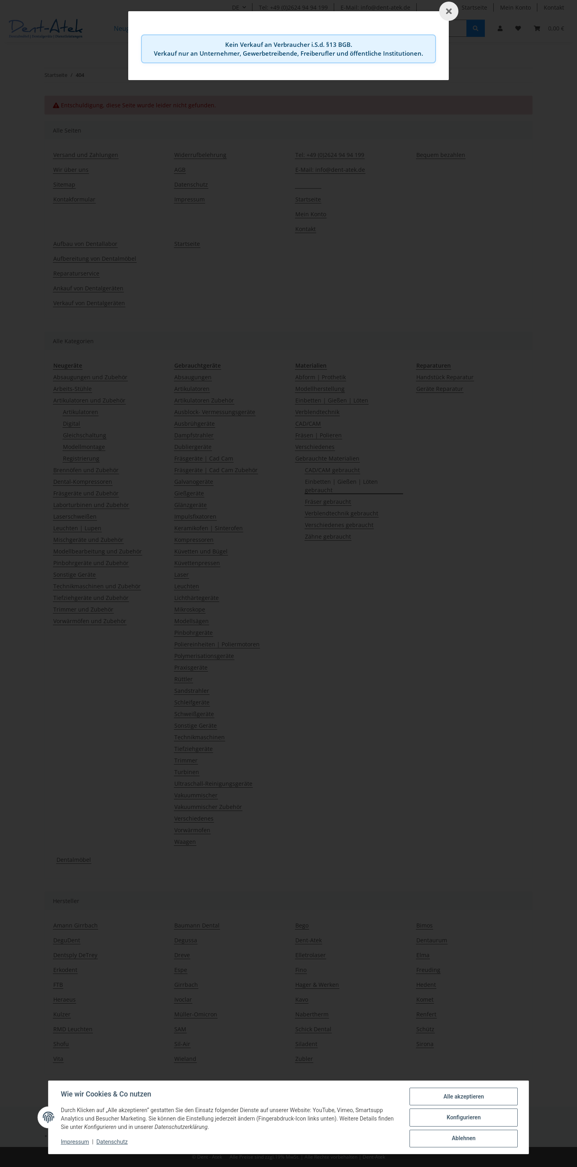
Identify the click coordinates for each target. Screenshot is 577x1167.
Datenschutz (112, 1142)
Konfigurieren (463, 1118)
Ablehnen (463, 1138)
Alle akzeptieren (463, 1097)
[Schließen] (448, 11)
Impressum (75, 1142)
